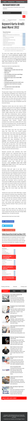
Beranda (15, 286)
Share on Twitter (7, 226)
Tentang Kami (11, 1)
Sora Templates (11, 419)
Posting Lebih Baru (5, 286)
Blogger (4, 416)
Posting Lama (24, 286)
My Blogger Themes (20, 419)
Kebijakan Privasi (20, 1)
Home (5, 1)
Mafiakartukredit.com (11, 5)
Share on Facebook (8, 221)
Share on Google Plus (8, 230)
